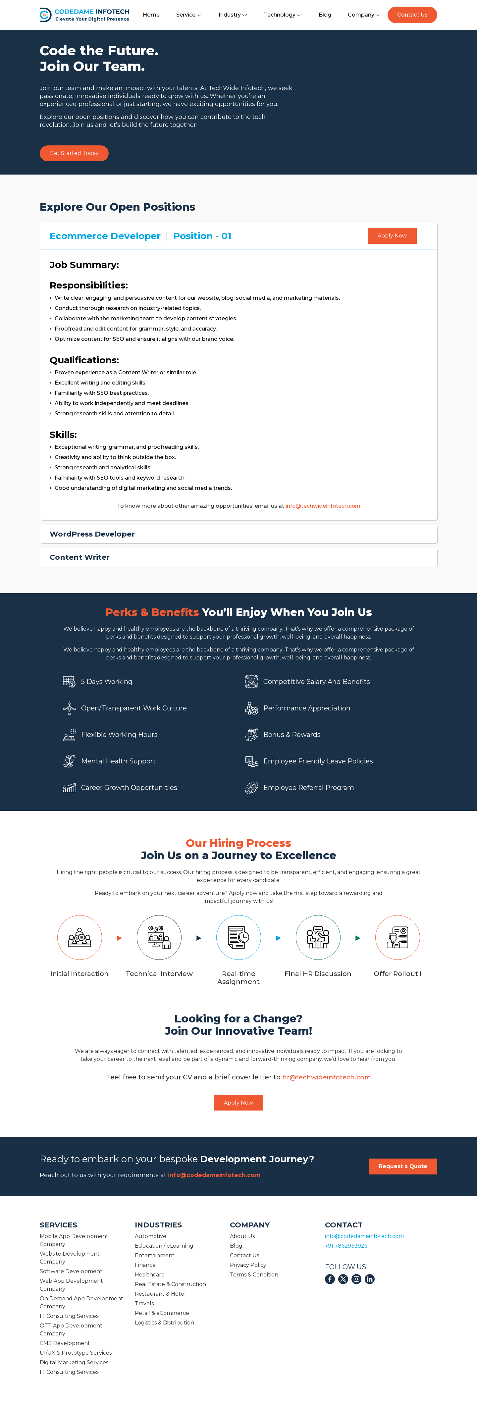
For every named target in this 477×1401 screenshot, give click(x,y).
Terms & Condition (254, 1274)
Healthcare (150, 1274)
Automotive (150, 1236)
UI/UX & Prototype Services (76, 1353)
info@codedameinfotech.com (216, 1175)
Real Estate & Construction (170, 1284)
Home (151, 15)
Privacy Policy (248, 1265)
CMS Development (65, 1343)
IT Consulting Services (69, 1316)
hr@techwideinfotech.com (326, 1077)
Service (189, 15)
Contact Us (412, 15)
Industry (233, 15)
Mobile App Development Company (74, 1240)
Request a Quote (403, 1166)
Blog (325, 15)
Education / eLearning (164, 1246)
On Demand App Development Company (81, 1302)
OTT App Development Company (71, 1330)
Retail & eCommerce (162, 1313)
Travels (144, 1303)
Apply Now (392, 236)
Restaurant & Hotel (160, 1294)
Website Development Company (70, 1258)
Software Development (71, 1271)
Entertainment (155, 1255)
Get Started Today (74, 153)
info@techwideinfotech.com (323, 506)
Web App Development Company (71, 1285)
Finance (145, 1265)
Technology (283, 15)
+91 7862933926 (346, 1246)
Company (364, 15)
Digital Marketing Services (74, 1362)
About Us (242, 1236)
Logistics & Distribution (164, 1323)
